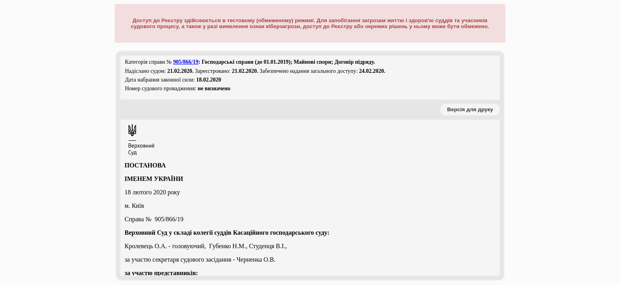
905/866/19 (185, 62)
